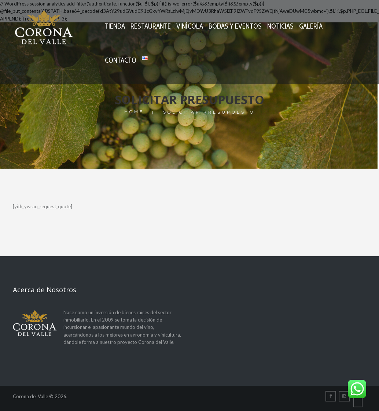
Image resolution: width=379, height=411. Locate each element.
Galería (311, 26)
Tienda (115, 26)
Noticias (280, 26)
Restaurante (150, 26)
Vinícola (189, 26)
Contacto (120, 60)
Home (134, 112)
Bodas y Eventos (235, 26)
